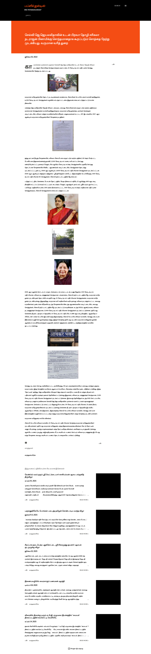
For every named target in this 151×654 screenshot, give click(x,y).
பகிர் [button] (113, 64)
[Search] (117, 5)
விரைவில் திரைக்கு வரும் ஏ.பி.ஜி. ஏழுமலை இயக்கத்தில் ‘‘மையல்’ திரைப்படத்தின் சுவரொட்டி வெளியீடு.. (52, 616)
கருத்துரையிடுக (30, 455)
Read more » (84, 500)
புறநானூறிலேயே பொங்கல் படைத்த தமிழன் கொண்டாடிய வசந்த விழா (54, 511)
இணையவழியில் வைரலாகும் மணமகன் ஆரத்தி (45, 581)
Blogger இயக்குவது (75, 648)
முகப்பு (28, 15)
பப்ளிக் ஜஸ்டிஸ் (34, 5)
